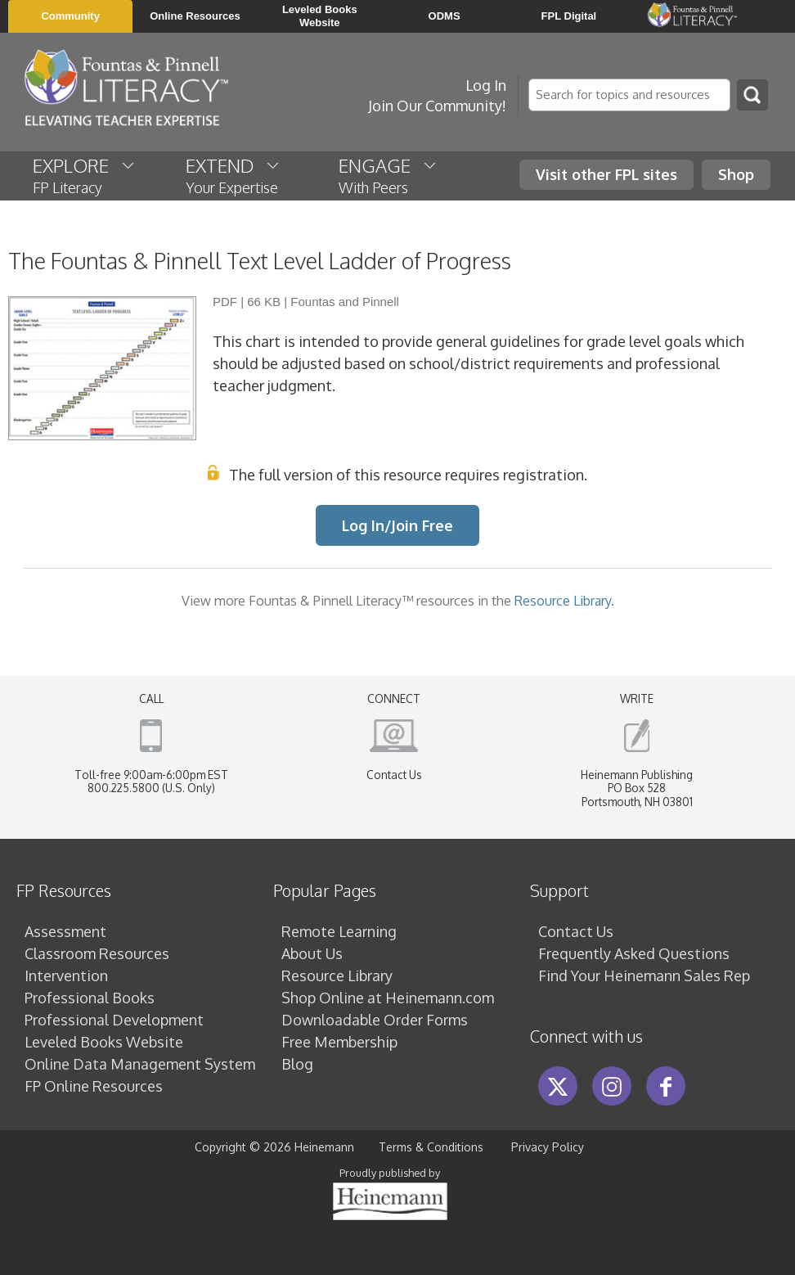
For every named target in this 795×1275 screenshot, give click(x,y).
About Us (312, 953)
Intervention (66, 975)
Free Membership (339, 1042)
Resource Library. (564, 600)
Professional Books (90, 998)
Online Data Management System (140, 1064)
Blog (297, 1064)
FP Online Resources (94, 1086)
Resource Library (337, 975)
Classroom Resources (97, 953)
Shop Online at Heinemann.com (387, 998)
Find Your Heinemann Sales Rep (644, 975)
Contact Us (394, 775)
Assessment (65, 931)
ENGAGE (388, 175)
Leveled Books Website (104, 1042)
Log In (485, 85)
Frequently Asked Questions (634, 953)
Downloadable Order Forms (374, 1020)
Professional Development (114, 1020)
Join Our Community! (437, 106)
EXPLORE (85, 175)
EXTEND (233, 175)
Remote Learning (339, 931)
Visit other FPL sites (606, 174)
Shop (736, 174)
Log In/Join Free (397, 525)
